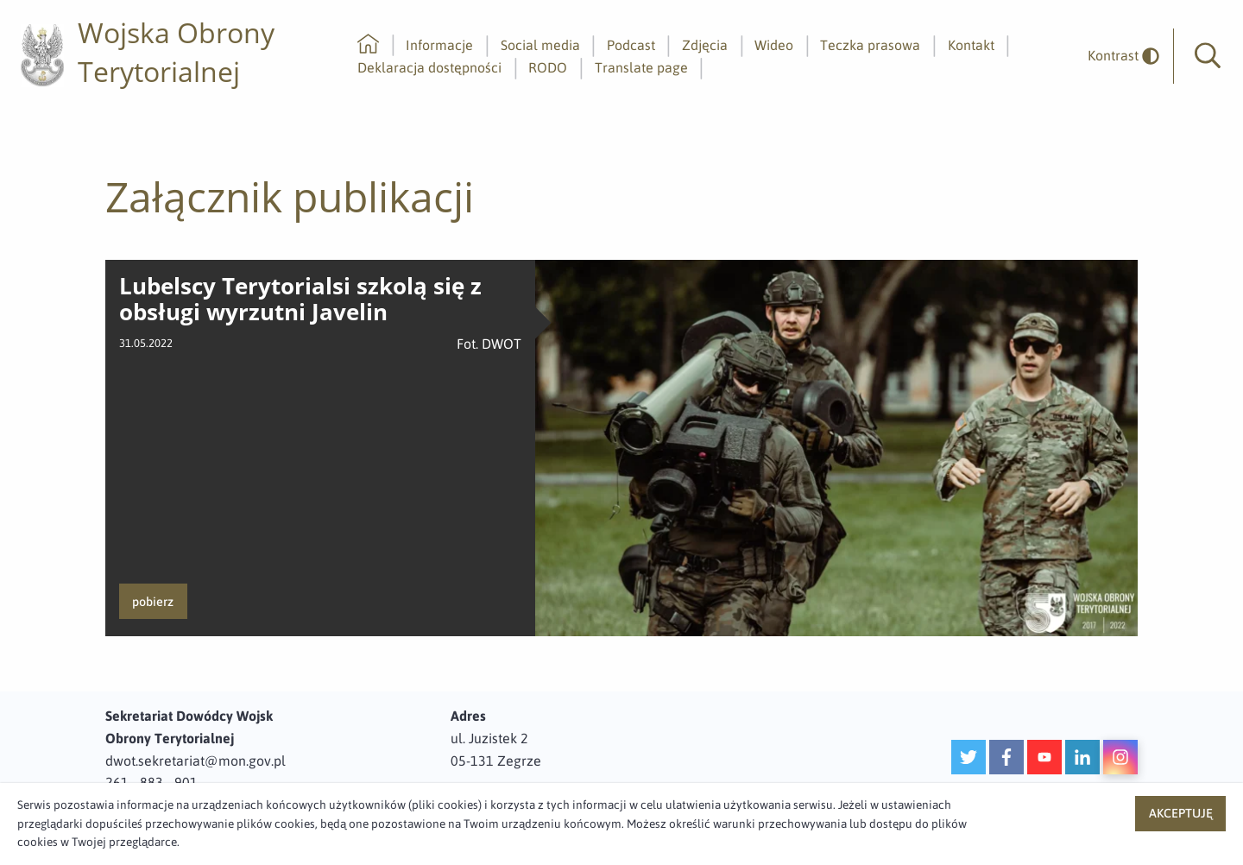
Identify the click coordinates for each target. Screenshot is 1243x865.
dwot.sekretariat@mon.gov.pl (195, 760)
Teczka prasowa (870, 45)
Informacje (439, 45)
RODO (547, 67)
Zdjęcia (705, 45)
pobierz (153, 602)
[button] (1208, 56)
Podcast (631, 45)
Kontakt (971, 45)
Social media (540, 45)
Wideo (773, 45)
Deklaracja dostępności (429, 67)
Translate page (641, 67)
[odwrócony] (1117, 55)
